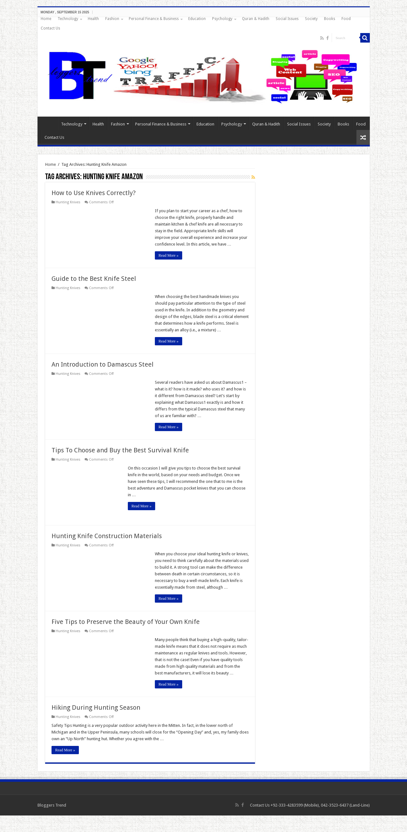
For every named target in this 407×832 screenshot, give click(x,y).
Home (46, 19)
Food (346, 19)
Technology (68, 19)
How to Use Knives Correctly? (94, 193)
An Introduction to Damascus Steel (103, 364)
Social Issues (287, 19)
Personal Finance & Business (154, 19)
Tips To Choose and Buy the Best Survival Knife (120, 450)
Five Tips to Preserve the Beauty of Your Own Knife (126, 622)
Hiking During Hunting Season (96, 707)
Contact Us (50, 28)
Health (93, 19)
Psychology (222, 19)
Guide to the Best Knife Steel (94, 278)
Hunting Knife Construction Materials (107, 536)
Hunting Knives (68, 202)
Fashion (112, 19)
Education (197, 19)
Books (329, 19)
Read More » (169, 255)
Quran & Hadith (255, 19)
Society (311, 19)
